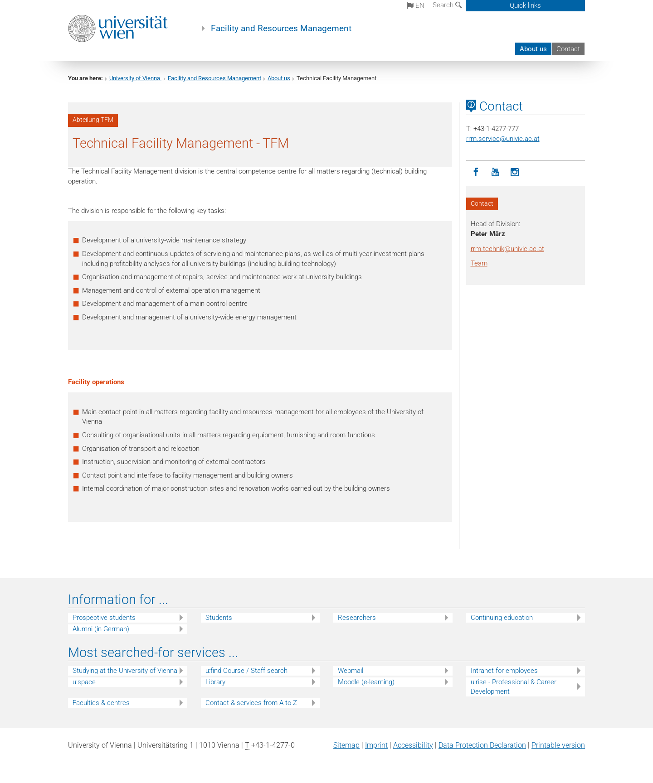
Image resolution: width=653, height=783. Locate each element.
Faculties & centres (101, 703)
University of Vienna (135, 78)
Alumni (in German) (101, 629)
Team (479, 263)
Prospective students (104, 618)
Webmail (350, 671)
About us (533, 49)
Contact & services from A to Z (251, 703)
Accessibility (413, 745)
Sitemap (346, 745)
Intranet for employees (504, 671)
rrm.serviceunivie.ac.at (503, 139)
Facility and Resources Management (281, 29)
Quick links (525, 5)
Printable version (558, 745)
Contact (568, 49)
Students (218, 618)
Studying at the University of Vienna (125, 671)
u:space (84, 682)
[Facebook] (476, 172)
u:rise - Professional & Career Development (513, 687)
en (415, 5)
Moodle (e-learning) (366, 682)
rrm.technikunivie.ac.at (507, 249)
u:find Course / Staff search (246, 671)
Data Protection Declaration (482, 745)
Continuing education (502, 618)
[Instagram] (515, 172)
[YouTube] (495, 172)
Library (215, 682)
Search (447, 5)
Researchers (357, 618)
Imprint (376, 745)
